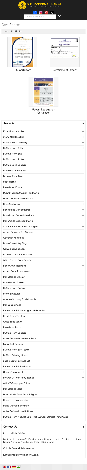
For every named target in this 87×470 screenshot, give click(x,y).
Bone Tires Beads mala (15, 400)
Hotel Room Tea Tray (14, 316)
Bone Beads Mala (12, 389)
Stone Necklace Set (13, 137)
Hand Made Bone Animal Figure (20, 395)
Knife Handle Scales (13, 131)
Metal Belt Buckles (13, 344)
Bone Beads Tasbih (13, 283)
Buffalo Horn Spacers (14, 333)
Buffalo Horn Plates (13, 159)
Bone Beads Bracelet (14, 277)
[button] (23, 448)
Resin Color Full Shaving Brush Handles (24, 311)
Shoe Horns (9, 182)
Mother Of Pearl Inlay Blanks (18, 378)
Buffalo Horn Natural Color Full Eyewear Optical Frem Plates (35, 417)
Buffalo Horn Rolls (13, 148)
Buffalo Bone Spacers (14, 165)
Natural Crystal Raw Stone (17, 255)
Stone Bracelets (11, 294)
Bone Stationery (11, 204)
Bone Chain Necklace (14, 266)
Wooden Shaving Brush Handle (19, 299)
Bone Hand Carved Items (16, 210)
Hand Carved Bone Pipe (16, 406)
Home (6, 31)
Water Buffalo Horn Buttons (18, 411)
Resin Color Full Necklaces (17, 367)
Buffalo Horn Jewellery (15, 143)
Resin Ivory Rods (12, 327)
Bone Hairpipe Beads (14, 171)
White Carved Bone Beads (17, 260)
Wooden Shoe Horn (13, 238)
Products (8, 123)
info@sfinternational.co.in (25, 455)
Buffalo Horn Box (12, 154)
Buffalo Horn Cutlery (14, 288)
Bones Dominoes (12, 305)
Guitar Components (13, 372)
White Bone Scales (12, 322)
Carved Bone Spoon (14, 249)
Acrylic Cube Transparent (16, 271)
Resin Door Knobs (12, 187)
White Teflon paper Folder (16, 383)
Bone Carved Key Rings (15, 243)
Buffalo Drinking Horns (15, 355)
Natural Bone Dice (12, 176)
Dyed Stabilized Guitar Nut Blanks (21, 193)
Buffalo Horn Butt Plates (16, 350)
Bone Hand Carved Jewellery (18, 215)
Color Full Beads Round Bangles (20, 227)
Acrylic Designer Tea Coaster (18, 232)
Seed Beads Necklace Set (16, 361)
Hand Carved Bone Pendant (18, 199)
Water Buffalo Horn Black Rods (19, 339)
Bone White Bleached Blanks (18, 221)
